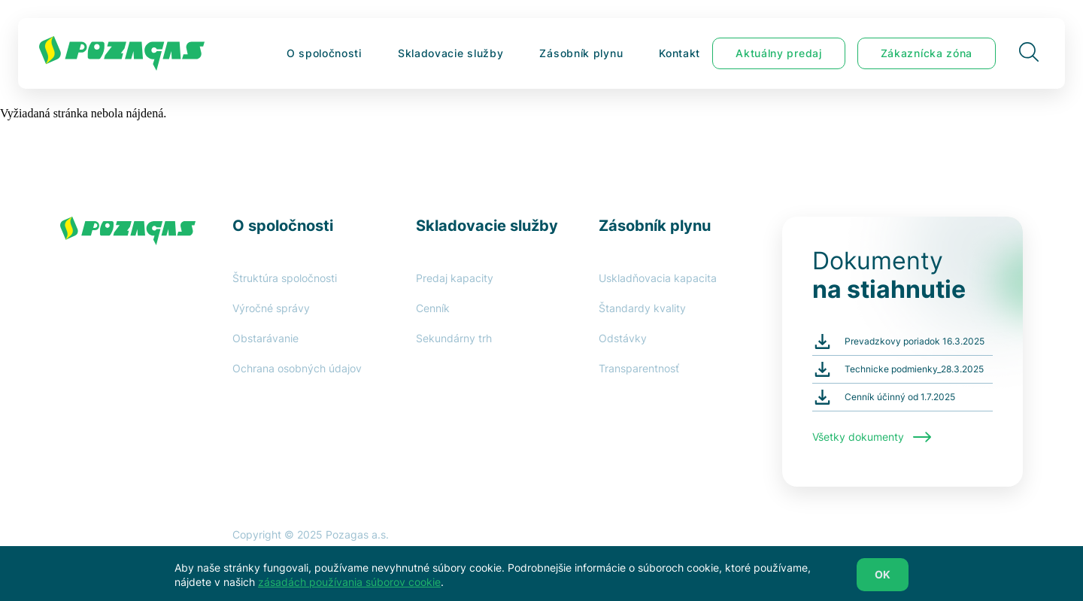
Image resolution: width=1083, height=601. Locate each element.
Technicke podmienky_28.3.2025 (914, 369)
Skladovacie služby (451, 53)
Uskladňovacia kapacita (658, 278)
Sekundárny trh (454, 338)
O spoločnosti (324, 53)
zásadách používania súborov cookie (349, 585)
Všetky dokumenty (871, 437)
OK (882, 578)
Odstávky (623, 338)
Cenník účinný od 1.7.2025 (900, 396)
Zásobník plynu (581, 53)
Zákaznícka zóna (927, 53)
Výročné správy (271, 308)
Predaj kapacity (454, 278)
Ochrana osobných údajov (297, 368)
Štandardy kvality (642, 308)
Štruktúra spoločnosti (284, 278)
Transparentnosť (639, 368)
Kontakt (679, 53)
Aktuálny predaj (779, 53)
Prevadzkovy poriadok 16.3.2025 (914, 341)
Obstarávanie (265, 338)
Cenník (433, 308)
